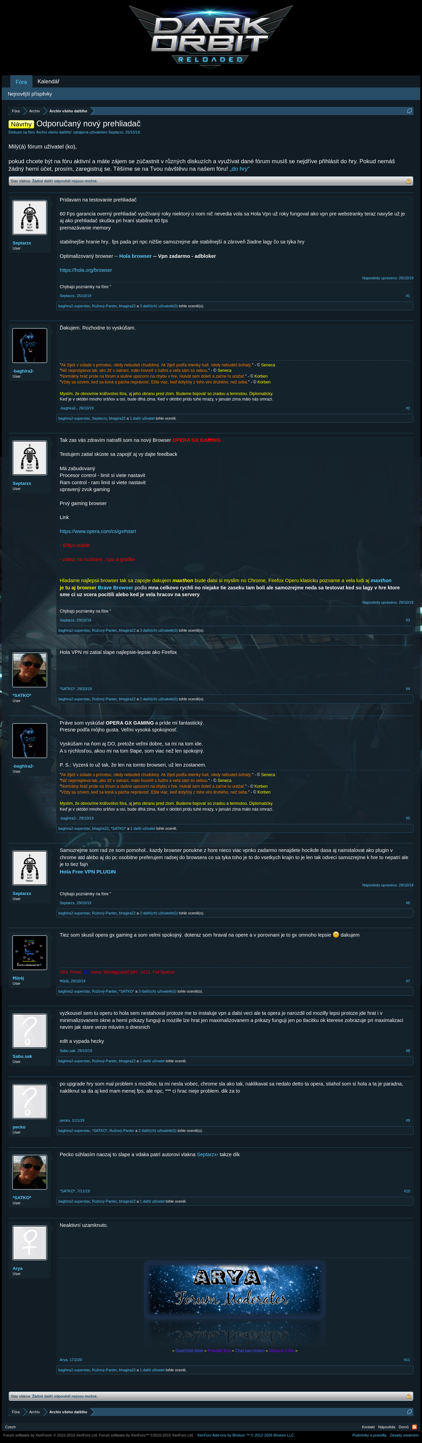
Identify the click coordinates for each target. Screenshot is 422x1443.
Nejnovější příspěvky (30, 94)
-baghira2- (23, 371)
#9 (408, 1120)
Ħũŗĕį (18, 978)
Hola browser (135, 256)
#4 (408, 689)
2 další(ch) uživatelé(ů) (159, 699)
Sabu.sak (22, 1056)
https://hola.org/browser (86, 270)
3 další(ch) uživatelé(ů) (159, 306)
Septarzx (115, 132)
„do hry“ (240, 169)
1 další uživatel (142, 418)
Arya (18, 1268)
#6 (408, 903)
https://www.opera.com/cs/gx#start (98, 531)
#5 (408, 818)
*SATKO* (22, 695)
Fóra (21, 82)
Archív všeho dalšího (54, 132)
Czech (10, 1427)
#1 (408, 296)
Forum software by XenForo (50, 1435)
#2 (408, 408)
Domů (404, 1427)
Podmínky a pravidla (369, 1435)
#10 (407, 1191)
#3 (408, 620)
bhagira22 (127, 306)
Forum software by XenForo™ (146, 1435)
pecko (19, 1127)
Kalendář (48, 81)
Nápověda (386, 1427)
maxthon (381, 580)
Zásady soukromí (404, 1435)
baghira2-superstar (74, 306)
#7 (408, 981)
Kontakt (368, 1427)
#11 (407, 1360)
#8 (408, 1051)
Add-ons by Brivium (246, 1435)
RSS (414, 1427)
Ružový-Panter (104, 306)
